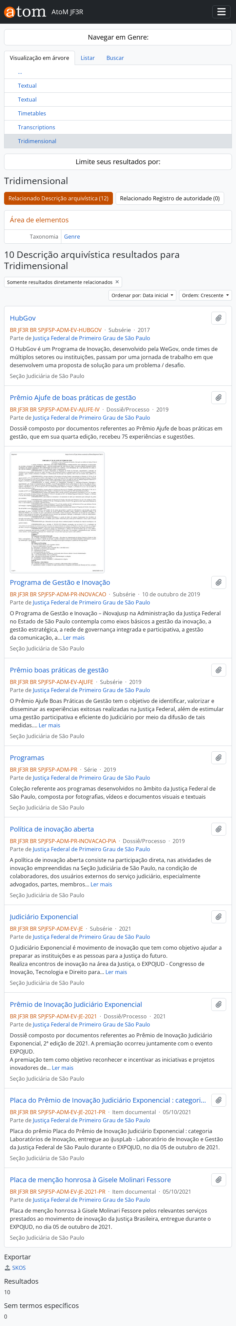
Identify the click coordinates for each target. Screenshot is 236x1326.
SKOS (15, 1268)
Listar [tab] (88, 58)
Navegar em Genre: (118, 37)
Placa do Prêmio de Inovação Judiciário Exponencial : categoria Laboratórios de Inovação (109, 1100)
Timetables (32, 113)
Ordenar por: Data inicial (141, 295)
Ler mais (74, 637)
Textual (27, 85)
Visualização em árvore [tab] (39, 58)
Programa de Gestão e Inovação (60, 582)
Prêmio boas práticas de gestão (59, 670)
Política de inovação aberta (52, 829)
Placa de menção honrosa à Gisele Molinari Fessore (90, 1180)
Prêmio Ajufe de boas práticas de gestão (73, 398)
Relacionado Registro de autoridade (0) (170, 198)
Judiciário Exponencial (44, 917)
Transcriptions (36, 127)
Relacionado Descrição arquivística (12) (58, 198)
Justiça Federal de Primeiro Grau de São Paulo (91, 338)
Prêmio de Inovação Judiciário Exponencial (76, 1004)
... (20, 71)
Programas (27, 758)
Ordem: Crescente (203, 295)
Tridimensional (37, 141)
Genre (72, 236)
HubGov (23, 318)
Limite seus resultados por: (118, 161)
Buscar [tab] (115, 58)
